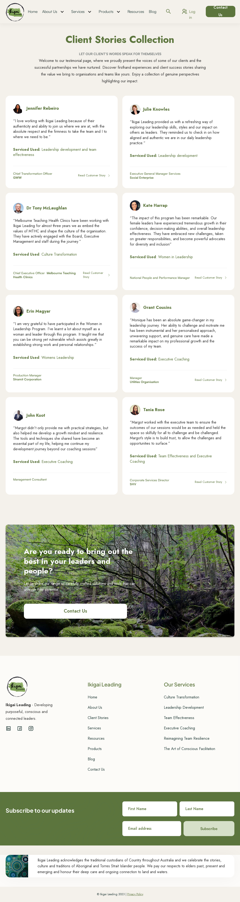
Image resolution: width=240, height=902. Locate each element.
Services (78, 11)
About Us (49, 11)
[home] (15, 11)
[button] (54, 11)
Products (106, 11)
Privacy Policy (135, 894)
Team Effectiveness (179, 717)
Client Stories (98, 717)
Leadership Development (184, 707)
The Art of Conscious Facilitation (189, 748)
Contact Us (221, 11)
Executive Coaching (179, 728)
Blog (152, 11)
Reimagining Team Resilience (187, 738)
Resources (136, 11)
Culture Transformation (181, 697)
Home (33, 11)
